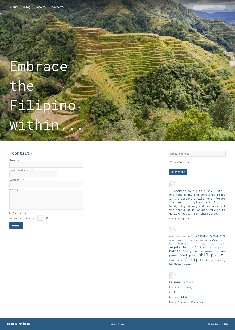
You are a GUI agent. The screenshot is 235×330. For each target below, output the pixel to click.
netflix (191, 236)
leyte (195, 244)
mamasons (187, 264)
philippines (212, 254)
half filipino (200, 247)
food (183, 255)
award (171, 240)
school (214, 235)
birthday (175, 263)
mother (174, 251)
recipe (198, 251)
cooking (221, 260)
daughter (202, 235)
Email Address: (21, 170)
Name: (14, 160)
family (187, 251)
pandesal (194, 240)
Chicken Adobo (178, 297)
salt (216, 251)
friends (183, 243)
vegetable (177, 247)
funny (171, 260)
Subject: (16, 179)
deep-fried (220, 248)
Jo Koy (173, 292)
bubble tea (182, 240)
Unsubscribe (179, 162)
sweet (208, 251)
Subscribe (17, 213)
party (179, 260)
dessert (203, 240)
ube (211, 260)
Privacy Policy (117, 324)
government (181, 236)
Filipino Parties (181, 281)
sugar (214, 239)
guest (223, 251)
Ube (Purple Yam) (180, 287)
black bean (208, 244)
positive (173, 256)
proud (192, 255)
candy (171, 236)
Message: (16, 189)
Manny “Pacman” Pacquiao (186, 302)
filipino (195, 259)
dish (223, 235)
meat (223, 243)
